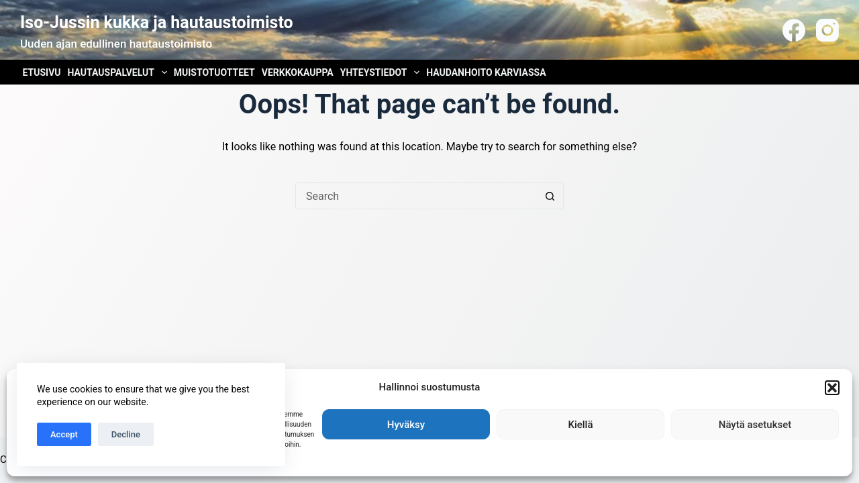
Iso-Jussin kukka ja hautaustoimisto (156, 22)
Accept (64, 434)
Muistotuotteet (214, 72)
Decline (125, 434)
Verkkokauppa (298, 72)
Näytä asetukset (755, 425)
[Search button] (550, 195)
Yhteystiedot (381, 72)
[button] (832, 387)
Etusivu (42, 72)
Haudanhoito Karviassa (486, 72)
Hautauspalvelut (119, 72)
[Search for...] (416, 195)
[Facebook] (793, 30)
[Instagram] (827, 30)
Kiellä (580, 425)
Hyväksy (406, 425)
